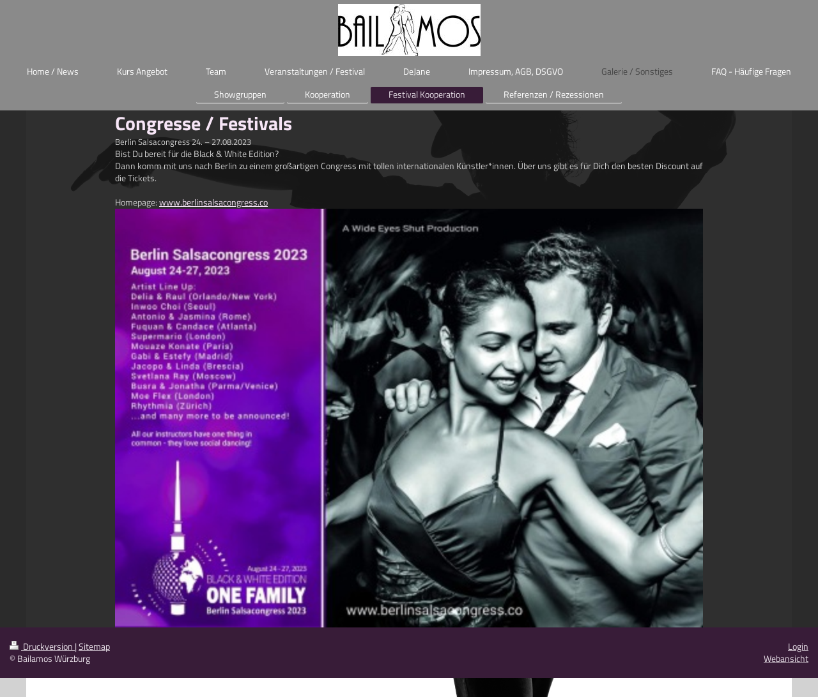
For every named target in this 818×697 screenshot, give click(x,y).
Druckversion (42, 646)
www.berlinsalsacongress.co (213, 202)
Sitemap (94, 646)
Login (798, 646)
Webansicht (786, 658)
